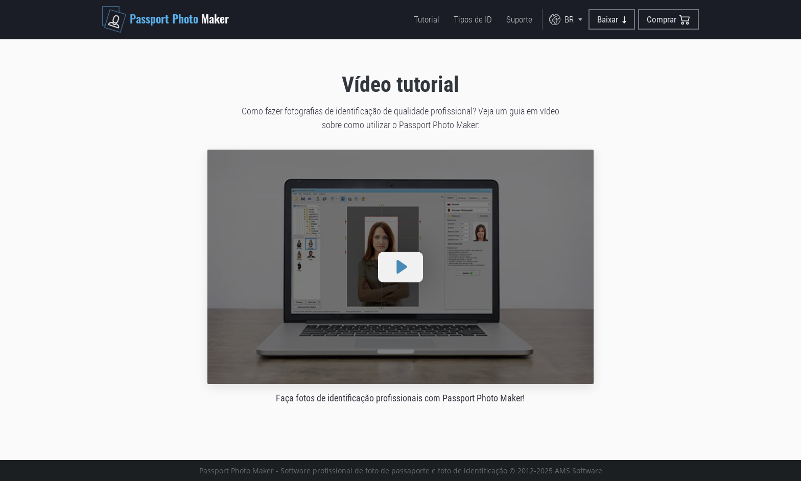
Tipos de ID (473, 19)
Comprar (668, 19)
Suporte (519, 19)
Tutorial (426, 19)
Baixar (611, 19)
